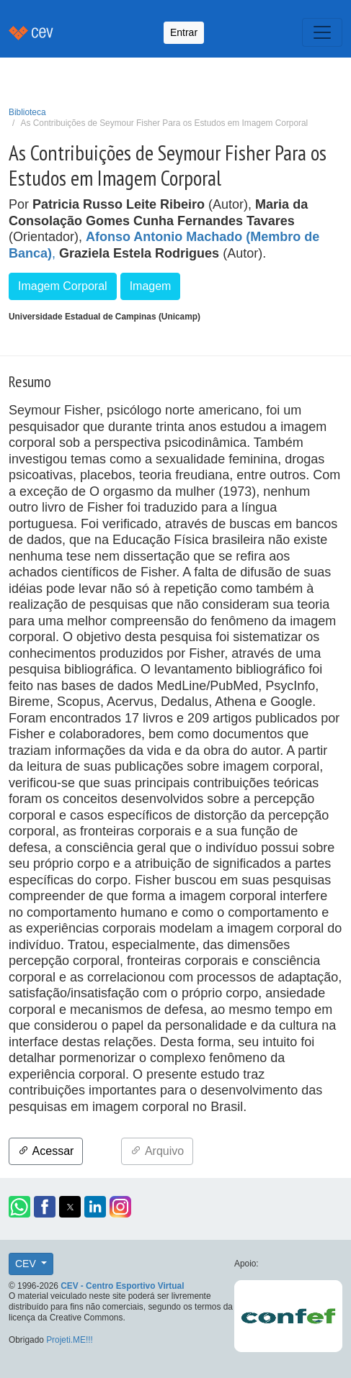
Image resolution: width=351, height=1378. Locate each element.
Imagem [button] (151, 286)
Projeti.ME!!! (69, 1340)
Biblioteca (27, 112)
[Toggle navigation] (322, 32)
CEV (27, 1263)
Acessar (46, 1151)
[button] (19, 1207)
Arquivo (157, 1151)
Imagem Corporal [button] (62, 286)
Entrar (183, 32)
